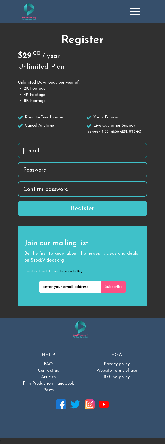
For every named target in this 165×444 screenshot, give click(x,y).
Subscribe (113, 287)
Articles (48, 377)
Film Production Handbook (48, 383)
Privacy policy (117, 364)
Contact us (48, 370)
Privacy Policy (71, 271)
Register (82, 208)
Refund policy (117, 377)
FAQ (48, 364)
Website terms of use (116, 370)
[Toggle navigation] (135, 11)
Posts (48, 390)
